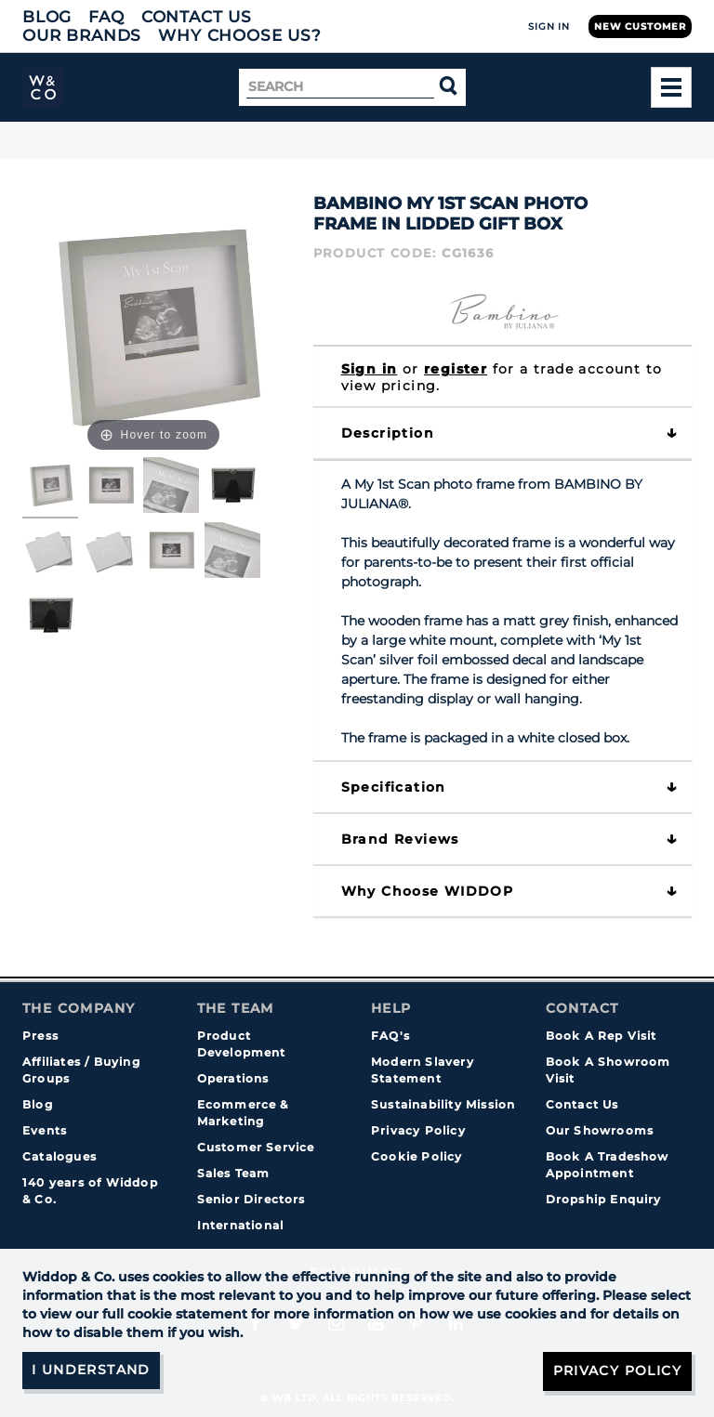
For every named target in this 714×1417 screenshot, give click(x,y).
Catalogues (59, 1156)
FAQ (106, 16)
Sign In (549, 26)
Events (44, 1130)
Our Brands (81, 35)
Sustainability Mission (443, 1104)
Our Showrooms (600, 1130)
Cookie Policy (417, 1156)
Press (40, 1036)
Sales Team (234, 1173)
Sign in (369, 369)
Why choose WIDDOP (427, 891)
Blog (47, 16)
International (240, 1225)
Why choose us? (240, 35)
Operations (233, 1078)
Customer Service (256, 1147)
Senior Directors (251, 1199)
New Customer (640, 26)
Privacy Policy (418, 1130)
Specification (393, 787)
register (455, 369)
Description (387, 433)
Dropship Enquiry (604, 1199)
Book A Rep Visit (601, 1036)
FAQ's (390, 1036)
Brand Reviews (400, 839)
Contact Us (196, 16)
